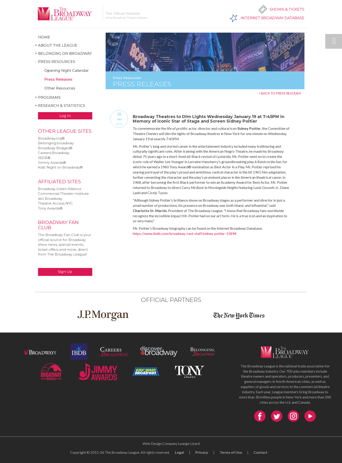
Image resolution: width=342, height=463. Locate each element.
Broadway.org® (51, 138)
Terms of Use (231, 452)
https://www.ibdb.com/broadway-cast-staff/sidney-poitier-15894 (184, 233)
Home (44, 37)
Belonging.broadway (56, 143)
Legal (179, 452)
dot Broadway (50, 198)
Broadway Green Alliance (59, 189)
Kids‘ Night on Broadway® (60, 167)
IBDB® (44, 158)
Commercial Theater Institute (63, 193)
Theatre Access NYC (55, 203)
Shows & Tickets (287, 9)
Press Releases (58, 79)
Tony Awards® (50, 208)
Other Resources (59, 88)
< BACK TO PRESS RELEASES (280, 93)
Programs (49, 97)
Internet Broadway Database (272, 18)
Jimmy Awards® (52, 162)
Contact (260, 452)
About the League (57, 45)
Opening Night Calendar (66, 70)
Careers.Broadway (53, 153)
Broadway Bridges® (55, 148)
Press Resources (56, 62)
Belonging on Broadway (65, 53)
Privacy (201, 452)
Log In (65, 116)
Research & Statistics (61, 106)
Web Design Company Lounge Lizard (171, 443)
